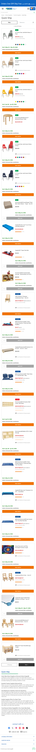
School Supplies (8, 15)
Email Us (25, 731)
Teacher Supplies (17, 15)
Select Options (18, 52)
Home (2, 15)
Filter (9, 22)
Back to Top (33, 749)
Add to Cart (20, 218)
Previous (9, 664)
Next (26, 664)
